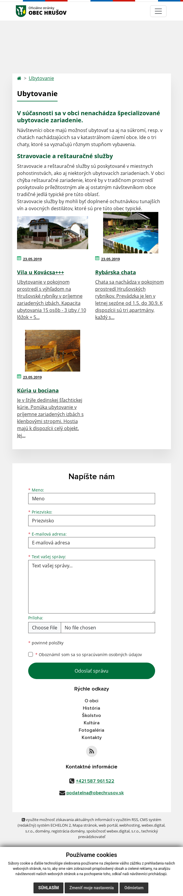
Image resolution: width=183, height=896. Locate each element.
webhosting (129, 825)
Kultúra (92, 723)
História (91, 708)
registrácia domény (68, 831)
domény (42, 831)
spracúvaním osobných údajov (112, 654)
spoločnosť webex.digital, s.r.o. (113, 831)
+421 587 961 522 (95, 781)
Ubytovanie (41, 78)
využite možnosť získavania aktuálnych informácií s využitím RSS (80, 819)
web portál (108, 825)
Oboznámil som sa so (88, 654)
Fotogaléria (91, 730)
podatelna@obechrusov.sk (95, 792)
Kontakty (92, 737)
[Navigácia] (158, 11)
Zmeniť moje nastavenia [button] (91, 887)
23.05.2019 (32, 259)
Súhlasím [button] (48, 887)
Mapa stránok (85, 825)
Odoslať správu (91, 671)
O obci (91, 700)
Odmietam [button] (133, 887)
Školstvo (91, 715)
